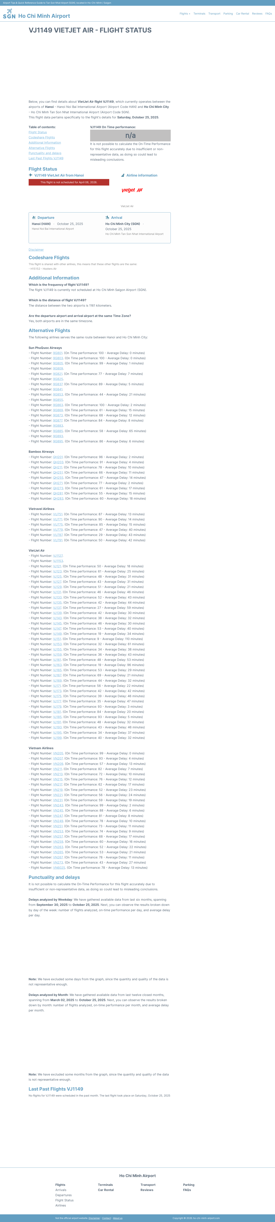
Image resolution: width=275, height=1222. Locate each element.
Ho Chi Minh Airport (44, 16)
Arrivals (60, 1190)
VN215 (58, 779)
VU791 (57, 540)
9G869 (58, 410)
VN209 (58, 764)
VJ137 (57, 608)
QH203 (58, 462)
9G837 (57, 384)
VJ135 (57, 602)
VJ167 (57, 675)
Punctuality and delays (45, 153)
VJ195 (57, 732)
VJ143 (57, 618)
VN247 (58, 816)
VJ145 (57, 623)
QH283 (58, 498)
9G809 (58, 368)
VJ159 (57, 654)
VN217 (57, 784)
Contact (106, 1218)
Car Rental (242, 13)
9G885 (58, 431)
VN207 (58, 758)
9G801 (57, 353)
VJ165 (57, 670)
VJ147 (57, 628)
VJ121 (57, 566)
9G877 (57, 420)
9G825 (58, 379)
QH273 (58, 488)
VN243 (58, 805)
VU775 (58, 524)
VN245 (58, 810)
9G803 (58, 358)
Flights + (185, 13)
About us (117, 1218)
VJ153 (57, 644)
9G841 (57, 389)
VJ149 (57, 634)
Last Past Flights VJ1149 (46, 158)
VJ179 (57, 706)
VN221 (57, 795)
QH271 (57, 483)
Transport (214, 13)
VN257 (58, 836)
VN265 (58, 852)
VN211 (57, 769)
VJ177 (57, 701)
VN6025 (59, 867)
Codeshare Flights (42, 137)
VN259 (58, 841)
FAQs (268, 13)
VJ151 (57, 639)
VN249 (58, 821)
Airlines (60, 1205)
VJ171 (57, 686)
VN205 (58, 753)
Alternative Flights (42, 148)
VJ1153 (58, 561)
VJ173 (57, 691)
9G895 (58, 441)
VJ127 (57, 582)
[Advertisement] (137, 68)
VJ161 (57, 660)
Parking (228, 13)
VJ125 (57, 576)
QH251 (58, 472)
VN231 (57, 800)
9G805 (58, 363)
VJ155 (57, 649)
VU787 (57, 535)
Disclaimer (94, 1218)
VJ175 (57, 696)
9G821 (57, 374)
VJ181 (57, 712)
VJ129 (57, 587)
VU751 (57, 514)
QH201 (58, 457)
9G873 (58, 415)
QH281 (58, 493)
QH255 (58, 478)
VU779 (58, 530)
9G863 (58, 405)
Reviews (257, 13)
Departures (63, 1195)
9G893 (58, 436)
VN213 (58, 774)
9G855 (58, 400)
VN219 (58, 790)
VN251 (57, 826)
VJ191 (57, 722)
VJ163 (57, 665)
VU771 (57, 519)
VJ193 (57, 727)
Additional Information (45, 142)
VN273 (58, 862)
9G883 (58, 425)
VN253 (58, 831)
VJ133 (57, 597)
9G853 (58, 394)
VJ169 (57, 680)
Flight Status (38, 132)
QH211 (57, 467)
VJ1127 (57, 556)
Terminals (199, 13)
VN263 (58, 847)
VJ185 (57, 717)
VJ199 (57, 738)
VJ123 (57, 571)
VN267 (58, 857)
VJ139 (57, 613)
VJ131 (57, 592)
